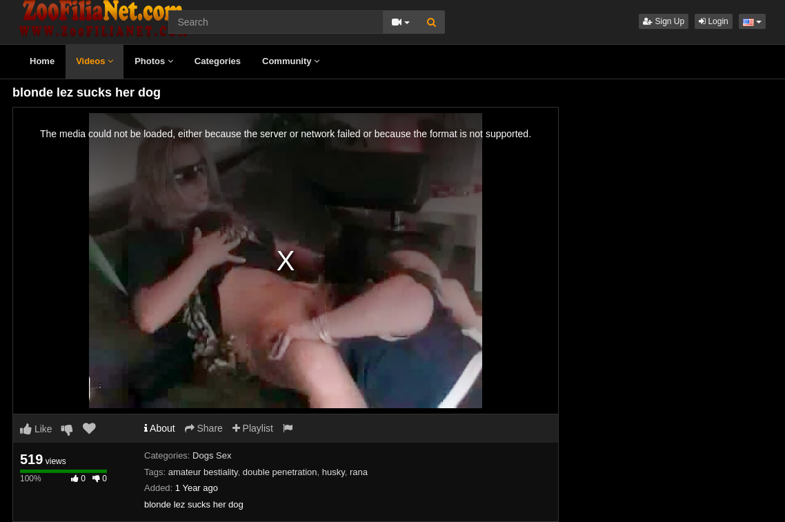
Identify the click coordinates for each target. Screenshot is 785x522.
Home (42, 61)
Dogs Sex (211, 455)
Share (204, 428)
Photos (154, 61)
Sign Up (663, 21)
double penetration (280, 472)
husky (333, 472)
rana (359, 472)
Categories (218, 61)
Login (713, 21)
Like (36, 428)
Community (290, 61)
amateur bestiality (203, 472)
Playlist (252, 428)
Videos (94, 61)
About (159, 428)
